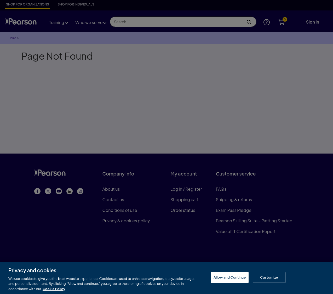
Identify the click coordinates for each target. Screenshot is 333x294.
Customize (269, 278)
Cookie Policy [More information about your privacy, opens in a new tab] (54, 289)
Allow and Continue (230, 278)
